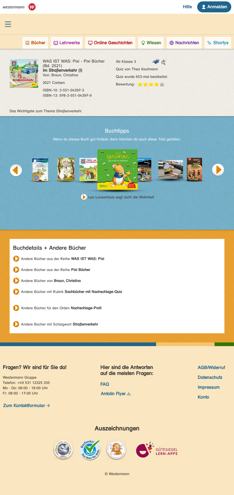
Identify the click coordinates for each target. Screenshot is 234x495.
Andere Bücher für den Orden (61, 308)
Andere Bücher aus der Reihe (62, 259)
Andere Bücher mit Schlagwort (59, 324)
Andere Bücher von (51, 281)
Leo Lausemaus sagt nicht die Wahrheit (121, 197)
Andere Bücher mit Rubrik (71, 292)
